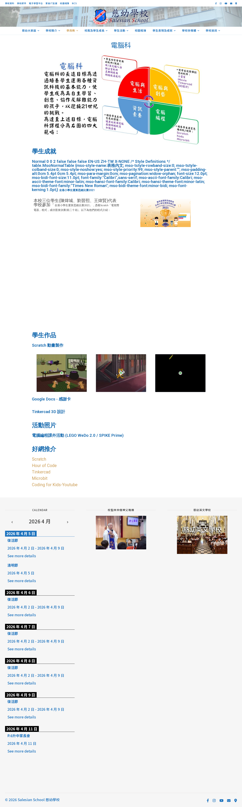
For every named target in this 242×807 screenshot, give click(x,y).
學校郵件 (21, 3)
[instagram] (221, 3)
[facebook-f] (216, 3)
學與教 (71, 30)
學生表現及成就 (163, 30)
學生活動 (119, 30)
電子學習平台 (36, 3)
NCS (74, 3)
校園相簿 (64, 3)
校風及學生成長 (95, 30)
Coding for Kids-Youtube (54, 484)
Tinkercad (41, 472)
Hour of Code (44, 465)
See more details (21, 555)
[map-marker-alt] (236, 3)
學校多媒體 (189, 30)
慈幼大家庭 (29, 30)
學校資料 (9, 3)
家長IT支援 (51, 3)
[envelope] (231, 3)
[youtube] (226, 3)
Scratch (39, 459)
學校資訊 (211, 30)
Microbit (39, 478)
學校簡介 (51, 30)
